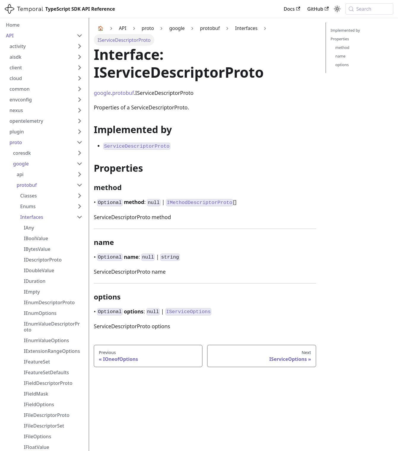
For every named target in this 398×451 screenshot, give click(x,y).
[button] (51, 195)
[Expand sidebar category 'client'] (79, 67)
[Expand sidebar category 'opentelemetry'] (79, 121)
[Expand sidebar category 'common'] (79, 89)
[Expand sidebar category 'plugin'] (79, 131)
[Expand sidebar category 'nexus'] (79, 110)
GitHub (318, 9)
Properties (340, 39)
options (342, 64)
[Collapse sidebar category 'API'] (79, 35)
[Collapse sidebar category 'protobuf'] (79, 185)
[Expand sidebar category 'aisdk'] (79, 57)
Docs (292, 9)
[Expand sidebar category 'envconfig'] (79, 99)
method (342, 47)
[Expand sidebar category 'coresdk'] (79, 153)
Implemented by (345, 30)
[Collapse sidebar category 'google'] (79, 163)
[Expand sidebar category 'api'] (79, 174)
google (102, 92)
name (340, 56)
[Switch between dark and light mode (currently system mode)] (337, 9)
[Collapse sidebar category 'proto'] (79, 142)
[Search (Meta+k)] (369, 9)
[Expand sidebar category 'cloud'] (79, 78)
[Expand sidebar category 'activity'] (79, 46)
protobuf (123, 92)
